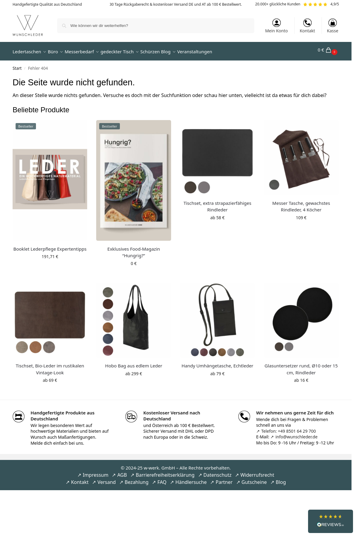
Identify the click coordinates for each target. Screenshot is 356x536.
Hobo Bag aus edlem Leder (133, 362)
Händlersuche (190, 479)
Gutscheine (254, 479)
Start (17, 65)
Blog (281, 479)
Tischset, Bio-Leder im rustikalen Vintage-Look (50, 365)
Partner (224, 479)
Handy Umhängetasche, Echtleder (218, 362)
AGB (122, 471)
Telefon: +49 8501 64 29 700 (288, 428)
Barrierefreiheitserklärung (165, 471)
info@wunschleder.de (296, 433)
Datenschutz (217, 471)
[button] (328, 49)
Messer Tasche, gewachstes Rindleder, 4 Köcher (301, 202)
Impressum (95, 471)
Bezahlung (136, 479)
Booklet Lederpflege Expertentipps (49, 245)
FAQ (161, 479)
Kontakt (307, 26)
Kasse (332, 26)
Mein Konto (276, 26)
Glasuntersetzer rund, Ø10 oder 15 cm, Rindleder (301, 365)
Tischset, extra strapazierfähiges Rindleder (217, 202)
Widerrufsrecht (257, 471)
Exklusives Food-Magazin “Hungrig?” (133, 248)
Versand (106, 479)
